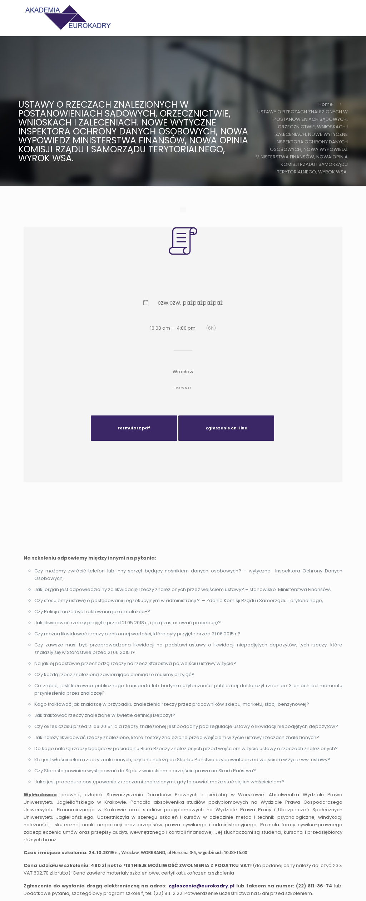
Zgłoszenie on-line (226, 428)
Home (325, 104)
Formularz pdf (134, 428)
